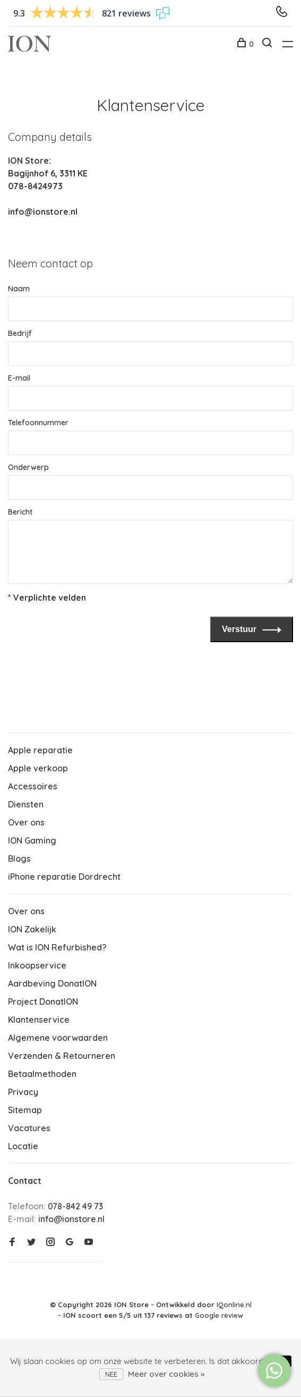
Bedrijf (20, 333)
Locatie (23, 1146)
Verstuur (239, 629)
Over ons (26, 822)
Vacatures (29, 1128)
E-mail (19, 378)
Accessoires (32, 786)
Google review (219, 1315)
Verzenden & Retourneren (61, 1055)
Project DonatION (43, 1001)
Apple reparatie (40, 750)
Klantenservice (39, 1019)
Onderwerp (28, 467)
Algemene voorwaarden (58, 1037)
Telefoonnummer (38, 422)
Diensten (26, 804)
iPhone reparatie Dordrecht (64, 876)
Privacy (23, 1092)
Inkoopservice (37, 965)
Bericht (20, 512)
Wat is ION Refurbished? (57, 947)
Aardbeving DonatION (52, 983)
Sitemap (25, 1110)
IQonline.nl (234, 1304)
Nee (111, 1374)
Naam (19, 288)
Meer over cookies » (166, 1374)
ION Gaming (32, 840)
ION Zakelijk (32, 929)
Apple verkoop (38, 768)
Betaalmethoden (42, 1073)
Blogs (19, 858)
